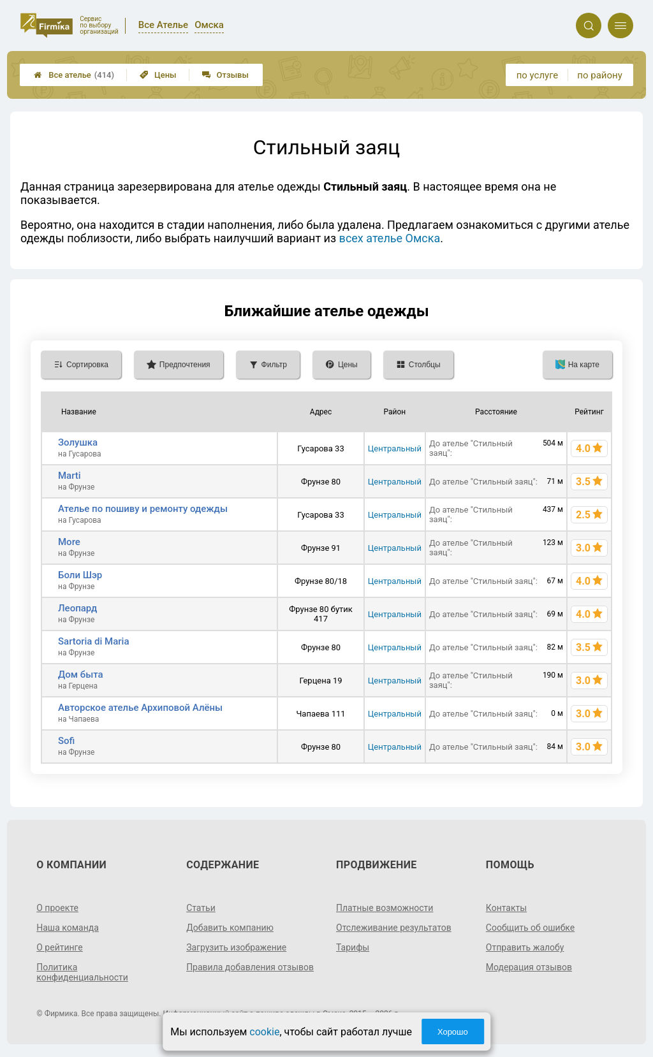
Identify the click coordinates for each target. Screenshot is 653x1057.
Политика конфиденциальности (82, 972)
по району (599, 75)
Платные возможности (384, 908)
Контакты (506, 908)
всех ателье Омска (390, 238)
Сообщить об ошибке (530, 927)
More (69, 542)
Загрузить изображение (236, 947)
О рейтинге (59, 947)
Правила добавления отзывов (250, 967)
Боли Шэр (80, 575)
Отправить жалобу (525, 947)
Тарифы (352, 947)
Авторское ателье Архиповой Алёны (140, 707)
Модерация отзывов (529, 967)
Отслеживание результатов (393, 927)
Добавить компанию (230, 927)
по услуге (538, 75)
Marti (69, 475)
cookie (264, 1032)
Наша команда (67, 927)
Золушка (78, 442)
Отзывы (225, 75)
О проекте (57, 908)
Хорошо (452, 1032)
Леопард (77, 608)
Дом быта (80, 674)
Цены (158, 75)
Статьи (201, 908)
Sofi (66, 741)
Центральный (395, 448)
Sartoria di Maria (93, 641)
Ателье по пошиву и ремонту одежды (143, 508)
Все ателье (74, 75)
